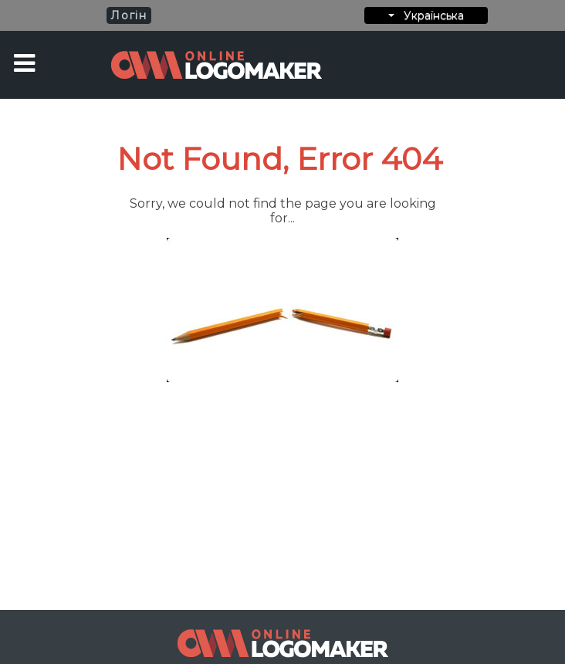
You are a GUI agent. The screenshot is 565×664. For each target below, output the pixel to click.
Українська (426, 15)
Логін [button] (128, 15)
